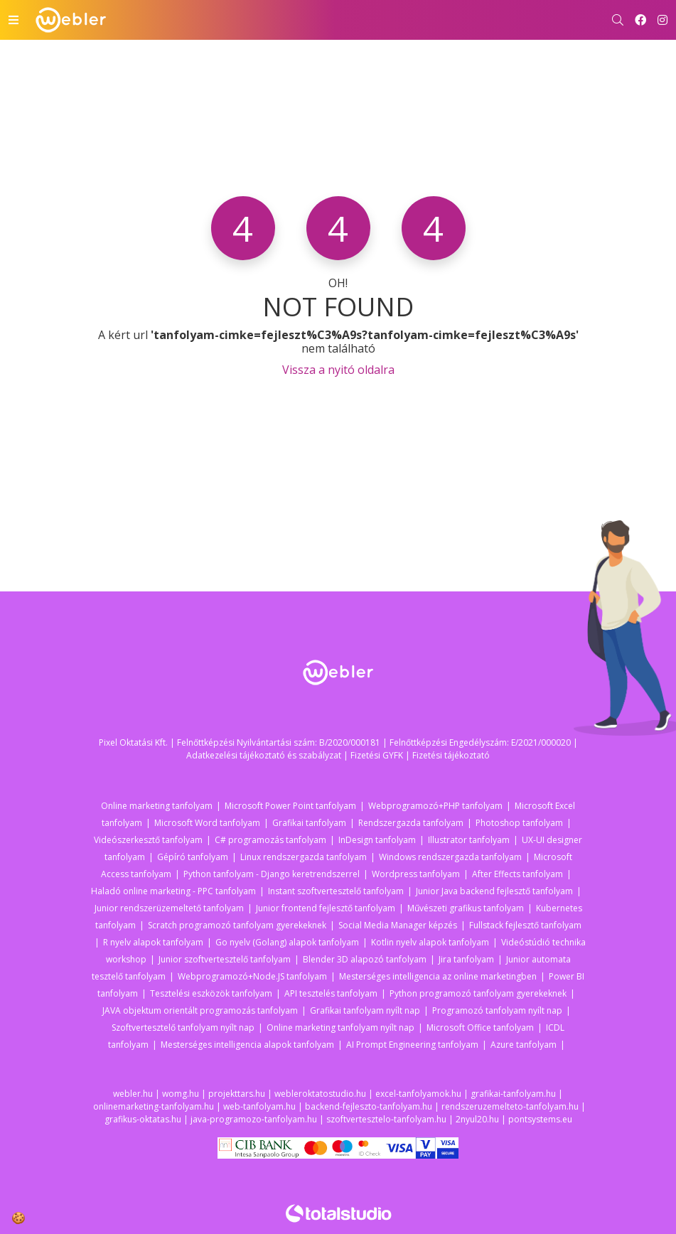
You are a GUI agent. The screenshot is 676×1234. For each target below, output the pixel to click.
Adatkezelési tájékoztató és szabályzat (263, 755)
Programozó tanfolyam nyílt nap (497, 1010)
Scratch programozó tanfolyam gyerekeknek (237, 925)
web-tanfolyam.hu (259, 1106)
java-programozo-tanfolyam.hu (254, 1119)
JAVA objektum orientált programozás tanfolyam (200, 1010)
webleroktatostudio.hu (320, 1094)
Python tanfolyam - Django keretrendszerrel (271, 874)
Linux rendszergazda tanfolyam (303, 857)
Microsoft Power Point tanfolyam (290, 806)
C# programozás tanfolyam (270, 840)
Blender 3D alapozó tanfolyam (364, 959)
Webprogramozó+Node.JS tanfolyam (252, 976)
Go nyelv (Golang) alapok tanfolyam (287, 942)
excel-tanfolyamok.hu (418, 1094)
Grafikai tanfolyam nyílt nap (365, 1010)
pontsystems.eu (540, 1119)
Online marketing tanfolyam (157, 806)
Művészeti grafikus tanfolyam (465, 908)
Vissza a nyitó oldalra (338, 369)
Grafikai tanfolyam (309, 823)
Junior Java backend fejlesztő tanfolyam (494, 891)
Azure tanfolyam (523, 1045)
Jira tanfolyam (466, 959)
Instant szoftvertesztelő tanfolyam (336, 891)
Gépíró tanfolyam (192, 857)
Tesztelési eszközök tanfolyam (211, 993)
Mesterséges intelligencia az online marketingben (438, 976)
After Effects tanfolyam (517, 874)
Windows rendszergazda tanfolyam (450, 857)
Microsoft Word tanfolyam (207, 823)
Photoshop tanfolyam (519, 823)
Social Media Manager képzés (397, 925)
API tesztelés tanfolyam (330, 993)
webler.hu (133, 1094)
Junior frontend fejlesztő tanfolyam (325, 908)
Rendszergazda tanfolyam (410, 823)
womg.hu (180, 1094)
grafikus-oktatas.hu (142, 1119)
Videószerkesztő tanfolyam (148, 840)
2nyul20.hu (477, 1119)
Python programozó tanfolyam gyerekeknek (478, 993)
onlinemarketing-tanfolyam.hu (153, 1106)
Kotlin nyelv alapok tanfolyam (430, 942)
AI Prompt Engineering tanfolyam (412, 1045)
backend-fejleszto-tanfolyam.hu (368, 1106)
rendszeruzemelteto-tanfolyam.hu (510, 1106)
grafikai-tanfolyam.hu (513, 1094)
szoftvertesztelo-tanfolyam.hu (386, 1119)
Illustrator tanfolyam (469, 840)
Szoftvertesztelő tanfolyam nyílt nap (183, 1027)
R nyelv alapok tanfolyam (153, 942)
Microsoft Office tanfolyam (480, 1027)
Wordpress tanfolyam (416, 874)
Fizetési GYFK (376, 755)
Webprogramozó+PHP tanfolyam (435, 806)
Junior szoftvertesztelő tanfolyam (225, 959)
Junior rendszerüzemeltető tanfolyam (169, 908)
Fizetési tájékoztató (451, 755)
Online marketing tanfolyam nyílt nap (340, 1027)
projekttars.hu (236, 1094)
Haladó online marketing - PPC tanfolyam (173, 891)
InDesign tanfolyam (377, 840)
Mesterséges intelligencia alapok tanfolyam (247, 1045)
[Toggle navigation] (13, 20)
